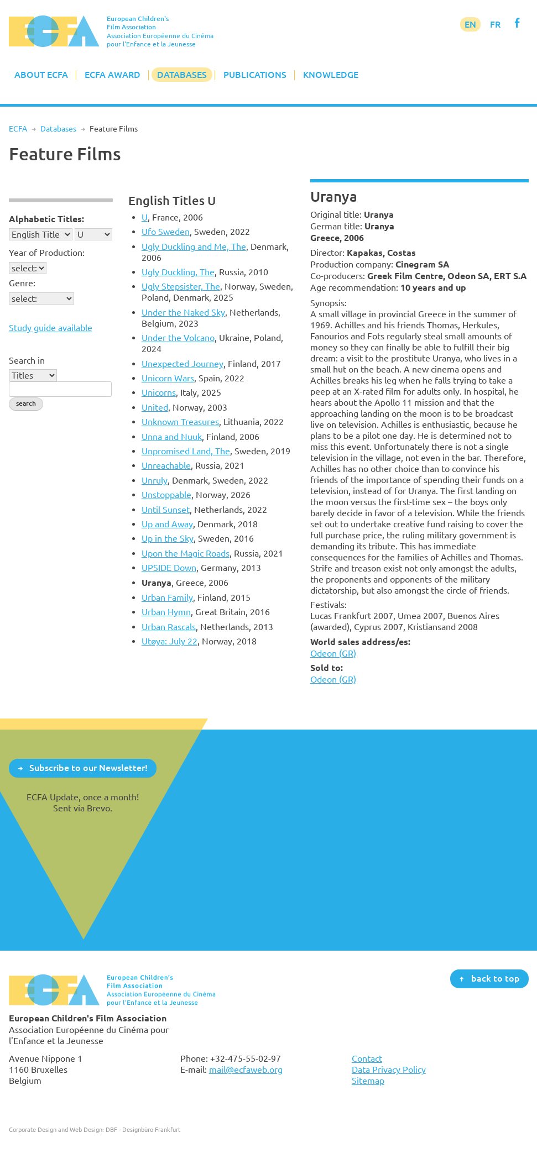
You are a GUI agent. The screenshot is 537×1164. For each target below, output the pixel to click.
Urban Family (167, 597)
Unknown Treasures (180, 422)
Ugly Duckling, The (178, 272)
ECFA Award (112, 74)
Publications (254, 74)
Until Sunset (166, 510)
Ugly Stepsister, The (181, 286)
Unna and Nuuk (172, 437)
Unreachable (166, 465)
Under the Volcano (178, 338)
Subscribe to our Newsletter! (88, 767)
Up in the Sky (168, 538)
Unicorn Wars (168, 378)
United (155, 407)
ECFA (18, 128)
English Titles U (172, 200)
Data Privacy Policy (389, 1069)
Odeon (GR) (333, 653)
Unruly (155, 480)
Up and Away (167, 524)
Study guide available (50, 328)
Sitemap (368, 1081)
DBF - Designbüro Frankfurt (143, 1129)
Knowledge (330, 74)
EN (470, 24)
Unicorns (159, 392)
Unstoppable (166, 495)
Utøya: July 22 (169, 641)
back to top (495, 978)
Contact (367, 1058)
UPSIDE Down (169, 568)
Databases (182, 74)
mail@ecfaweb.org (246, 1069)
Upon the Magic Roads (186, 553)
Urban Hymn (166, 612)
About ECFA (41, 74)
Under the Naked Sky (183, 312)
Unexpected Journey (182, 364)
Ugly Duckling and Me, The (194, 246)
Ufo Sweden (166, 232)
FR (495, 24)
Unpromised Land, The (186, 451)
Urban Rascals (169, 627)
